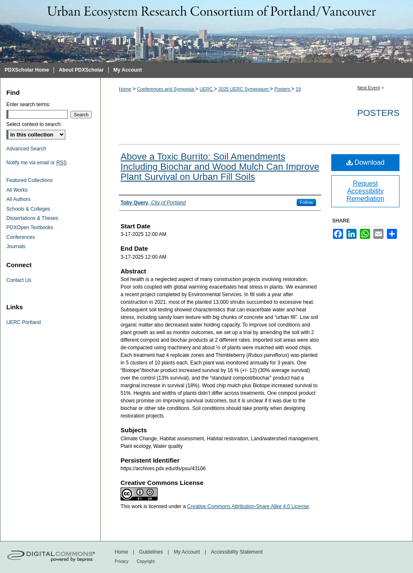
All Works (16, 190)
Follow (306, 202)
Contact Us (18, 280)
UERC (207, 88)
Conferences (20, 237)
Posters (282, 88)
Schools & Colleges (28, 209)
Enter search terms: (28, 104)
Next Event (368, 87)
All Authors (18, 199)
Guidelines (151, 552)
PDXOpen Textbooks (29, 227)
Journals (15, 246)
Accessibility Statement (237, 552)
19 (298, 88)
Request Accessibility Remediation (365, 191)
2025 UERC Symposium (244, 88)
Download (365, 162)
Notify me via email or (36, 163)
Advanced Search (26, 149)
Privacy (122, 561)
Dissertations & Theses (32, 218)
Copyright (146, 561)
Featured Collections (29, 180)
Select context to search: (34, 124)
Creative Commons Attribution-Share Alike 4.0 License (248, 506)
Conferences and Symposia (166, 88)
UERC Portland (23, 322)
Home (125, 88)
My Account (187, 552)
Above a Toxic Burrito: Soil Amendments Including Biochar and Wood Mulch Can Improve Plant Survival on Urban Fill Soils (220, 166)
